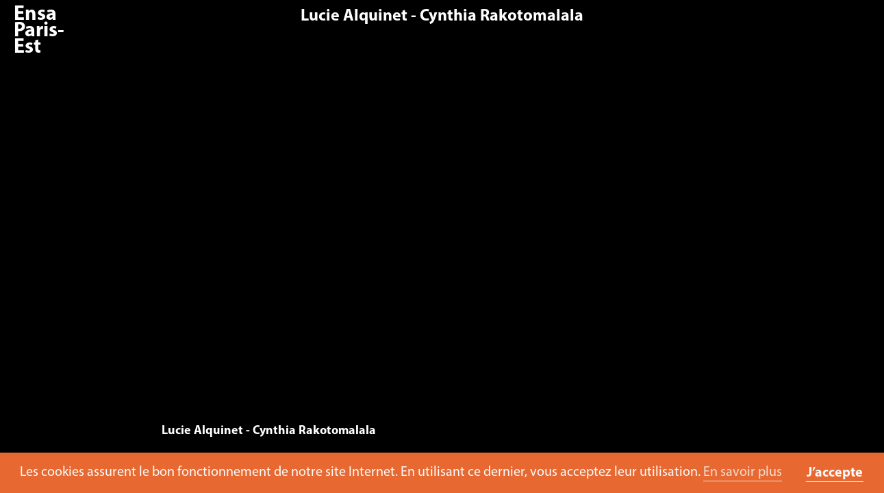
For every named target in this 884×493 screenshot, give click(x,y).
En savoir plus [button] (742, 472)
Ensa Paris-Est (39, 31)
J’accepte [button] (835, 473)
